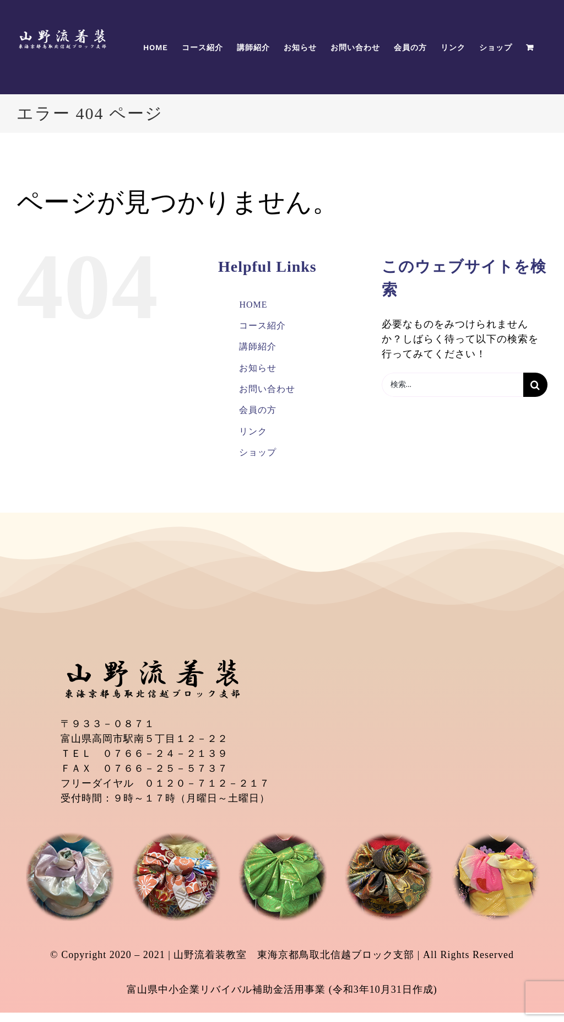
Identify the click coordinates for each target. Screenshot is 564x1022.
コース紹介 (262, 325)
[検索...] (452, 385)
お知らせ (257, 368)
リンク (253, 431)
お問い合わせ (267, 389)
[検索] (535, 385)
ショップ (257, 452)
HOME (253, 304)
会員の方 (257, 410)
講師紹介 (257, 346)
